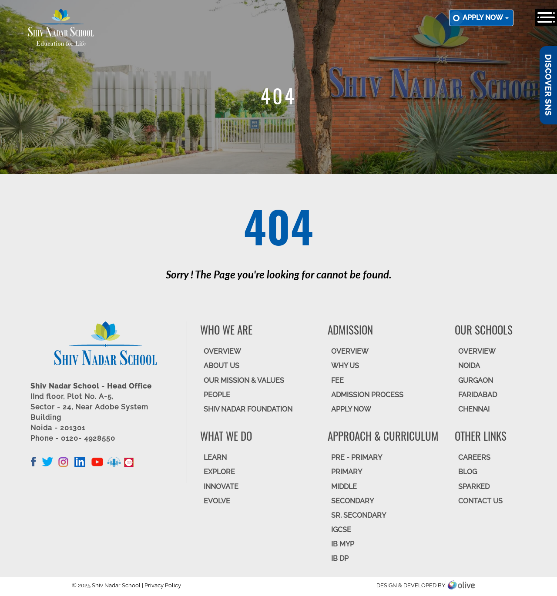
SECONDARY (352, 501)
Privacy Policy (162, 585)
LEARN (215, 457)
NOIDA (469, 366)
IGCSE (341, 530)
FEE (337, 380)
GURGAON (475, 380)
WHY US (345, 366)
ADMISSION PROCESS (367, 395)
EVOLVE (217, 501)
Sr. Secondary (358, 515)
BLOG (467, 472)
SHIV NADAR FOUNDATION (248, 409)
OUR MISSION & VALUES (244, 380)
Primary (346, 472)
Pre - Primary (356, 457)
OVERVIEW (222, 351)
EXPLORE (219, 472)
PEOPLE (217, 395)
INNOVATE (221, 486)
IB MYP (342, 544)
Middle (344, 486)
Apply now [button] (486, 17)
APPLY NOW (351, 409)
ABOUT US (221, 366)
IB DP (340, 558)
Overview (477, 351)
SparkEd (474, 486)
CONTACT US (480, 501)
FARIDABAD (477, 395)
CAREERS (474, 457)
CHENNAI (474, 409)
